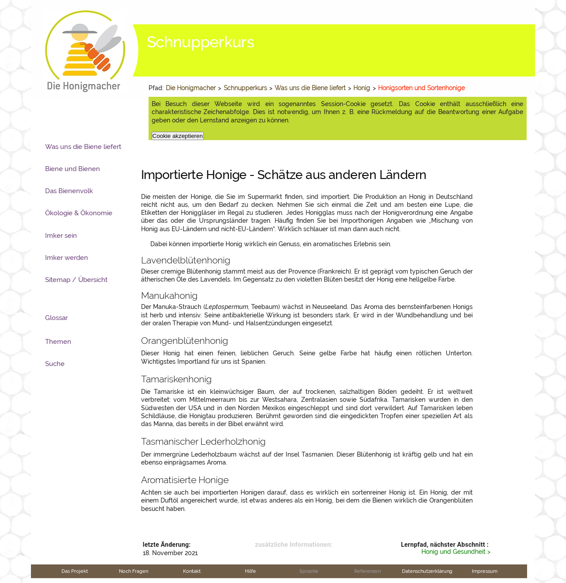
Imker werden (66, 258)
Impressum (484, 571)
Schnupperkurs (245, 87)
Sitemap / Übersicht (76, 280)
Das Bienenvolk (69, 191)
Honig (361, 87)
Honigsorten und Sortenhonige (421, 87)
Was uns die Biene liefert (310, 87)
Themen (58, 342)
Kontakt (192, 571)
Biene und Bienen (72, 169)
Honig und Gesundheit (453, 551)
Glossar (56, 318)
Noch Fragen (133, 571)
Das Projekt (74, 571)
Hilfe (250, 571)
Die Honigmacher (191, 87)
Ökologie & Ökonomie (78, 213)
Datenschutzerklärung (427, 571)
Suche (55, 364)
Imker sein (61, 236)
